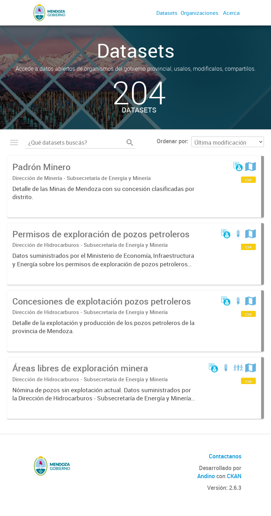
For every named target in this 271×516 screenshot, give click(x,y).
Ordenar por (172, 141)
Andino (206, 476)
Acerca (231, 12)
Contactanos (225, 456)
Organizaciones (199, 12)
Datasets (166, 12)
